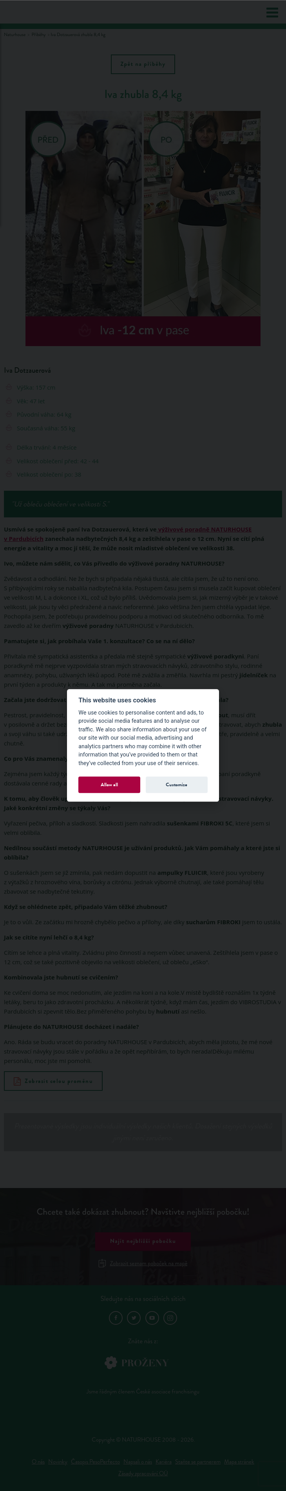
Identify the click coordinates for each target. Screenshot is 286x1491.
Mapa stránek (239, 1462)
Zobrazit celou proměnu (53, 1081)
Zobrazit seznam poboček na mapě (143, 1263)
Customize (176, 784)
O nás (38, 1462)
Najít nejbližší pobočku (143, 1241)
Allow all (109, 784)
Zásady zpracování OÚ (143, 1473)
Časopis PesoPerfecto (95, 1462)
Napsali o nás (137, 1462)
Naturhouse (14, 34)
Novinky (57, 1462)
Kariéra (164, 1462)
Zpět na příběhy (142, 64)
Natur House (36, 12)
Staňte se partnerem (198, 1462)
